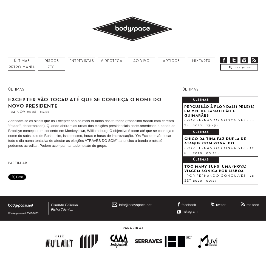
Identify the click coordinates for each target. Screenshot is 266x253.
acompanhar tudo (66, 146)
